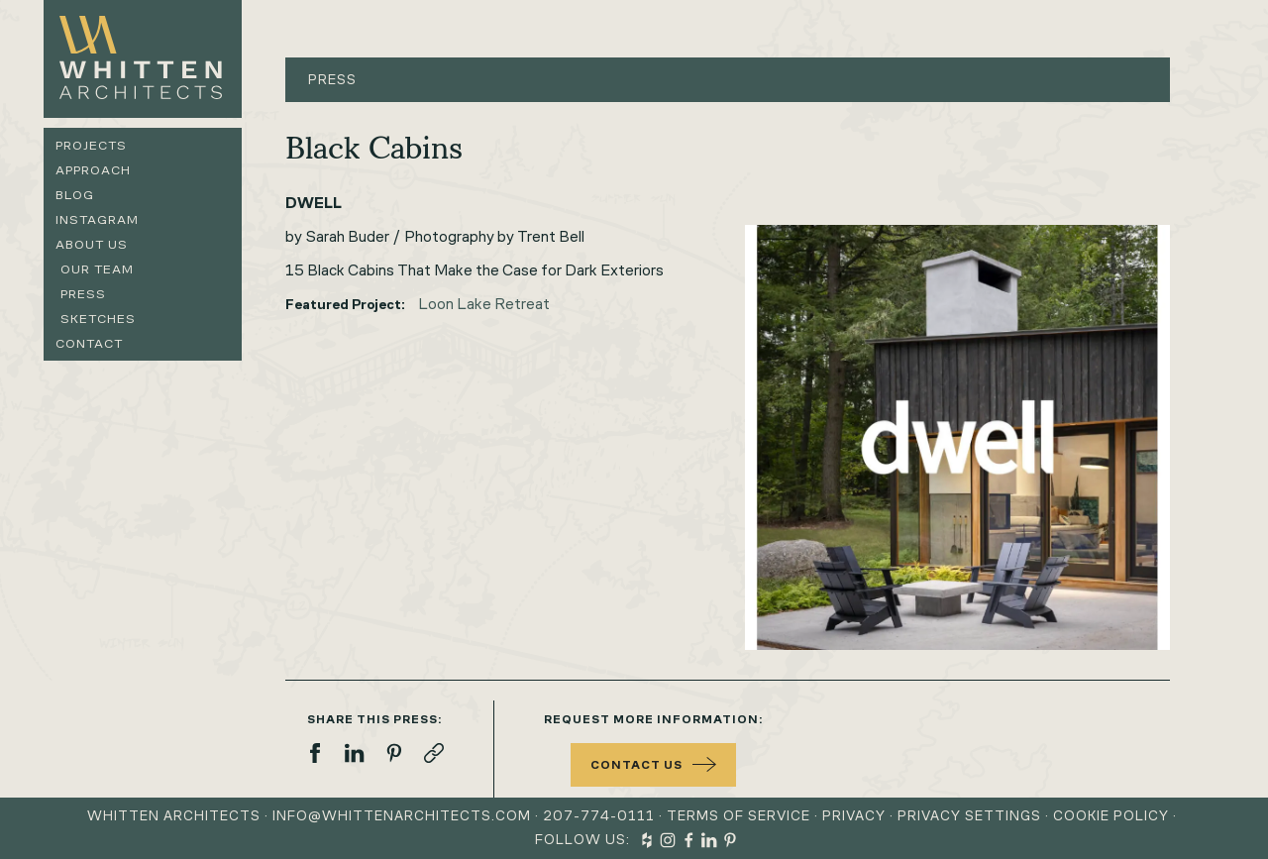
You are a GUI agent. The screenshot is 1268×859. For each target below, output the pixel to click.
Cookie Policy (1111, 815)
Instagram (97, 219)
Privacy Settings (969, 815)
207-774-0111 (599, 815)
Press (83, 293)
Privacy (854, 815)
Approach (93, 169)
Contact (89, 343)
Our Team (97, 269)
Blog (74, 194)
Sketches (98, 318)
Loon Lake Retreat (484, 303)
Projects (91, 145)
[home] (143, 59)
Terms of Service (738, 815)
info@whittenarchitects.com (401, 815)
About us (91, 244)
